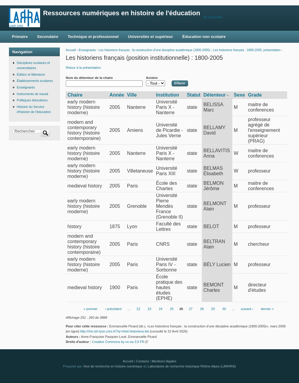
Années (152, 78)
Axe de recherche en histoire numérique (113, 366)
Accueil (71, 50)
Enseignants (87, 50)
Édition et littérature (31, 74)
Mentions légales (164, 361)
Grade (255, 94)
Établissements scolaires (35, 81)
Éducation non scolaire (204, 36)
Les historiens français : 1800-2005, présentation (247, 50)
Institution (167, 94)
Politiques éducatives (32, 100)
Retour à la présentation (83, 67)
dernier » (267, 309)
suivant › (247, 309)
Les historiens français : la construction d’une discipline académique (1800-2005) (154, 50)
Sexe (239, 94)
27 (191, 309)
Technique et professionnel (93, 36)
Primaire (20, 36)
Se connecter (212, 17)
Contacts (142, 361)
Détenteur (216, 94)
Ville (132, 94)
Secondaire (47, 36)
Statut (193, 94)
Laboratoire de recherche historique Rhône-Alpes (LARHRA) (192, 366)
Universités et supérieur (150, 36)
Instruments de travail (32, 94)
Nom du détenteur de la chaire (89, 78)
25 (171, 309)
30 (224, 309)
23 (149, 309)
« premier (90, 309)
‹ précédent (113, 309)
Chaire (75, 94)
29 (213, 309)
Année (116, 94)
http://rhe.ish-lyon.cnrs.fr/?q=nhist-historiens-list (114, 331)
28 (202, 309)
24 (160, 309)
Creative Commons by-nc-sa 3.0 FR (120, 342)
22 (138, 309)
